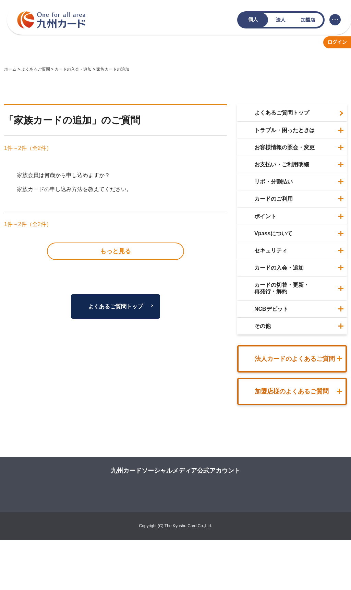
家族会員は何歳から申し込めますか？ (63, 175)
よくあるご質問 (35, 69)
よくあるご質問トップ (115, 255)
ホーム (10, 69)
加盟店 (308, 19)
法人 (281, 19)
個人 (253, 19)
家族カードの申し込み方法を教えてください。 (74, 189)
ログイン (337, 42)
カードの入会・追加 (73, 69)
